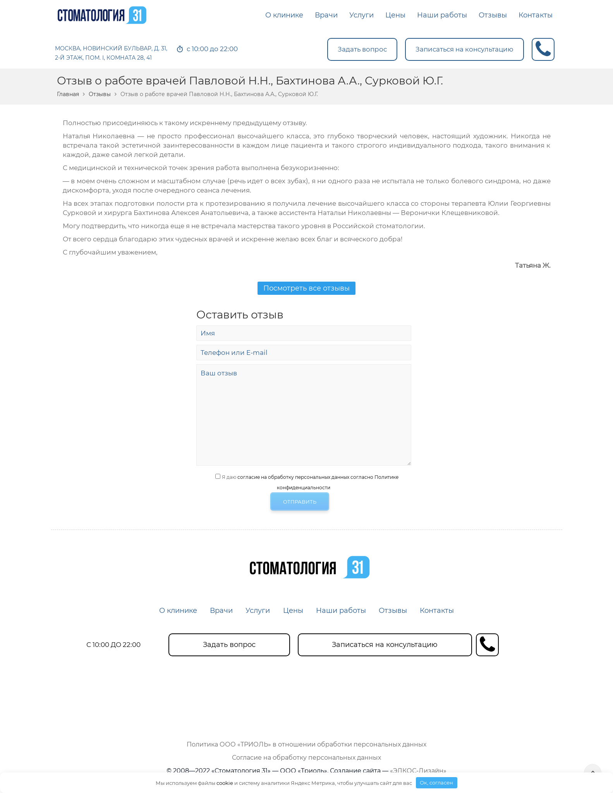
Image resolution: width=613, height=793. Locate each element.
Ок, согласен (436, 782)
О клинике (177, 610)
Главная (68, 94)
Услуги (258, 610)
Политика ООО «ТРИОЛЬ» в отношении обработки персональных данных (306, 744)
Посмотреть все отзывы (306, 288)
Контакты (438, 610)
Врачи (220, 610)
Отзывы (100, 94)
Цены (293, 610)
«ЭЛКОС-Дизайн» (418, 770)
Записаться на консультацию (464, 49)
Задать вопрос (362, 49)
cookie (224, 782)
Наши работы (341, 610)
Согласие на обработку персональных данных (306, 757)
